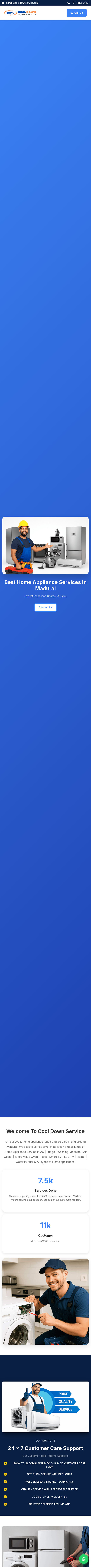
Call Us (77, 12)
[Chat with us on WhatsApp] (83, 1559)
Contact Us (45, 607)
